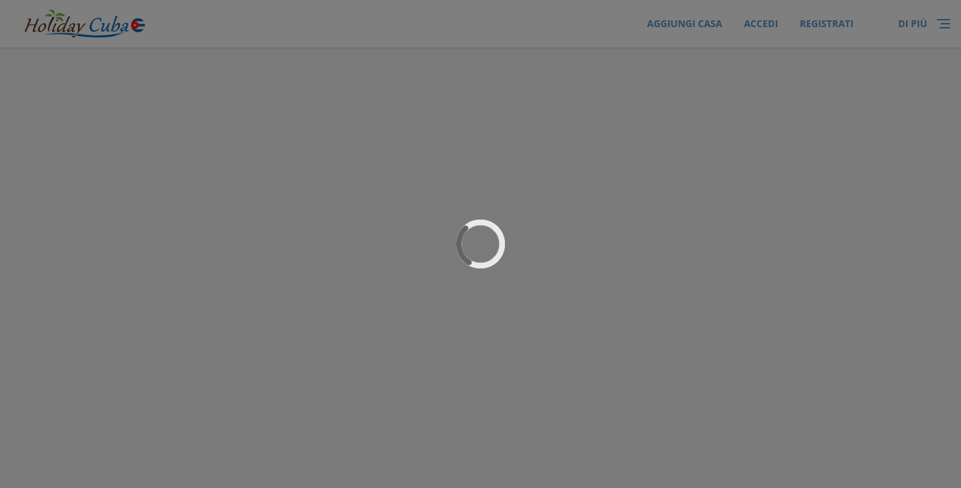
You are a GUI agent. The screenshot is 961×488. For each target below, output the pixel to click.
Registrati (826, 23)
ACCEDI (761, 23)
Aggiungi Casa (684, 23)
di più (912, 23)
